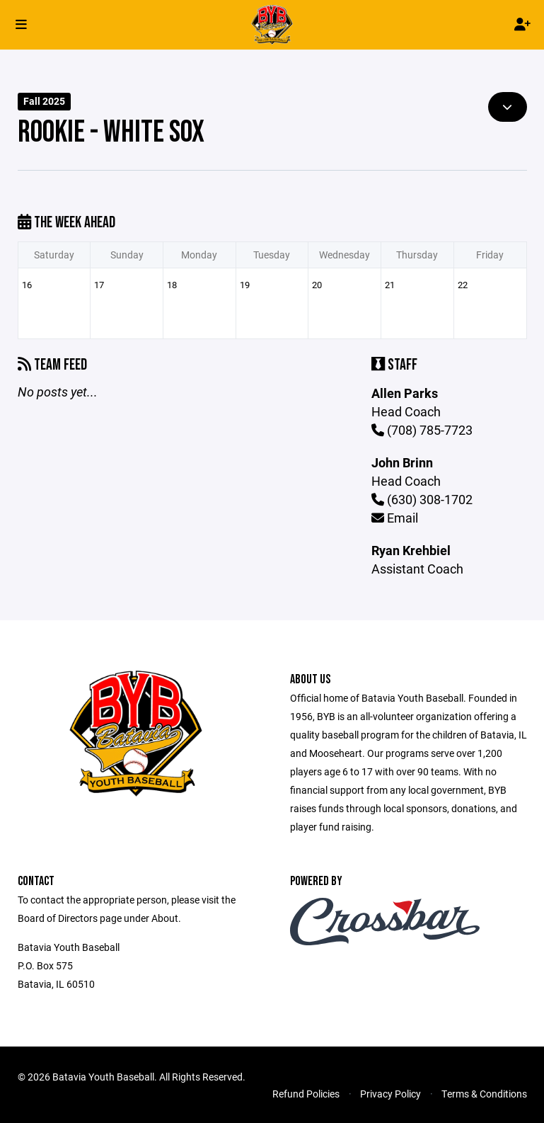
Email (394, 517)
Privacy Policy (390, 1093)
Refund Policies (306, 1093)
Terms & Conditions (484, 1093)
